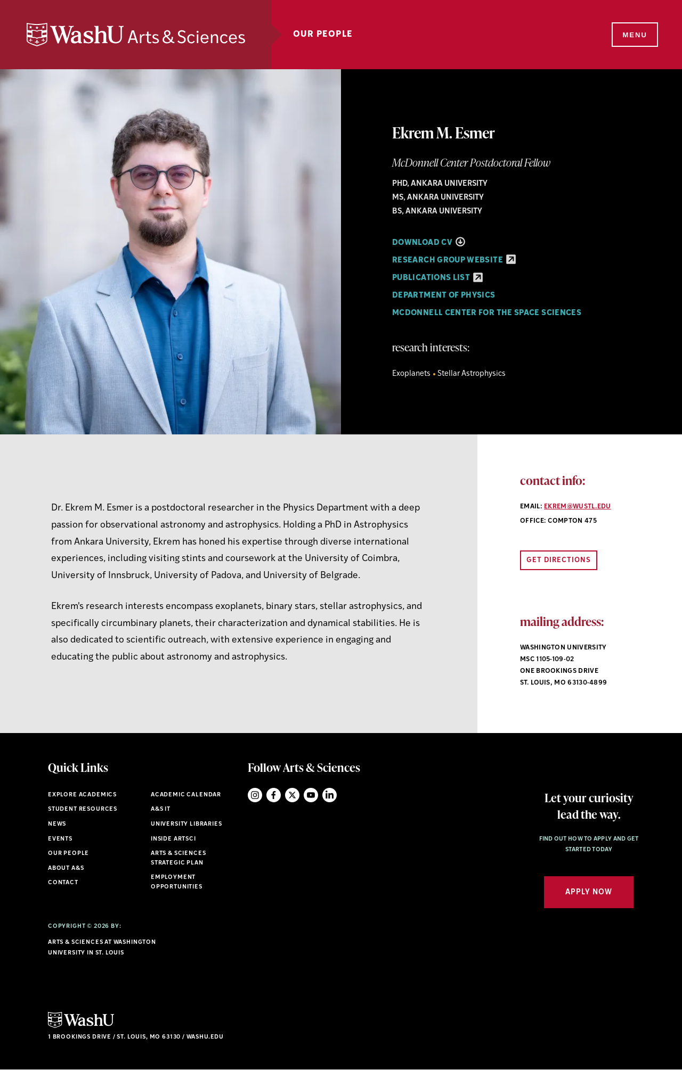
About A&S (66, 868)
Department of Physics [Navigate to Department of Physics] (444, 296)
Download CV (428, 243)
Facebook (274, 795)
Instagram (255, 795)
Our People (323, 34)
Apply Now (588, 892)
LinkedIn (330, 795)
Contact (63, 883)
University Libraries (186, 824)
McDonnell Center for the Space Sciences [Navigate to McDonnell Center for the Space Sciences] (486, 313)
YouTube (311, 795)
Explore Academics (82, 795)
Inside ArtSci (173, 839)
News (57, 824)
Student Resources (82, 809)
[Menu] (634, 35)
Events (60, 839)
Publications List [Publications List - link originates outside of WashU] (437, 278)
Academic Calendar (186, 795)
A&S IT (160, 809)
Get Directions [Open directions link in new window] (558, 560)
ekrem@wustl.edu (577, 507)
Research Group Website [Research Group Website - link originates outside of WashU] (454, 261)
